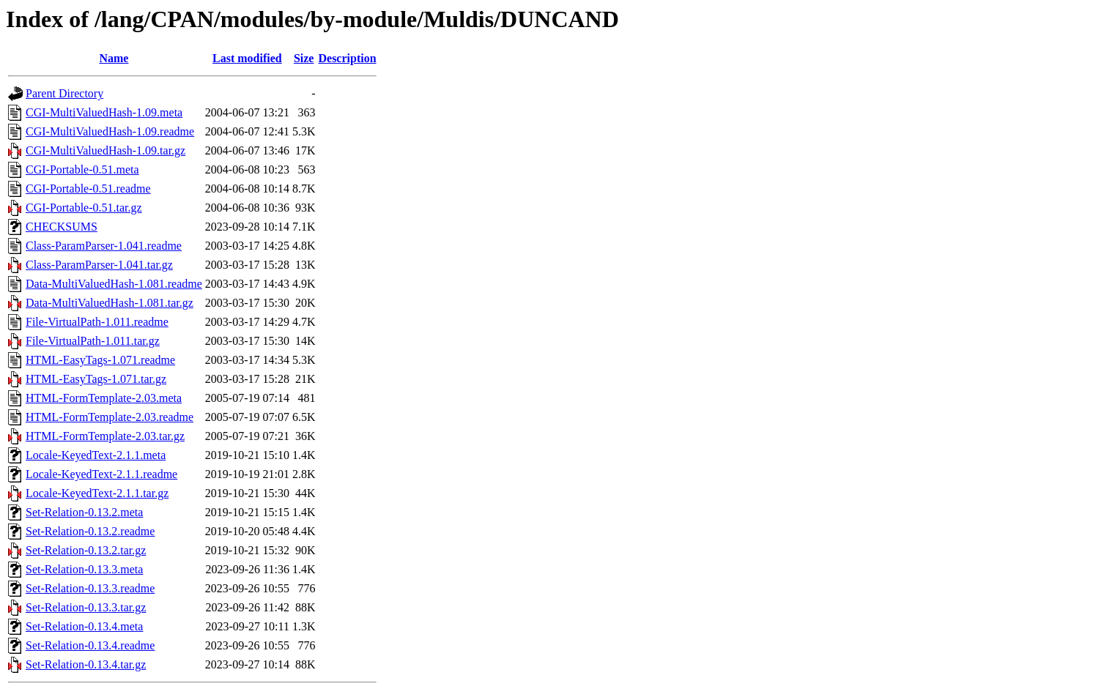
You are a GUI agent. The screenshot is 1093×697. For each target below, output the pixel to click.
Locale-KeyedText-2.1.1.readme (101, 474)
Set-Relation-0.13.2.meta (84, 512)
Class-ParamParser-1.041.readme (104, 245)
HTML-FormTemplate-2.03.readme (109, 417)
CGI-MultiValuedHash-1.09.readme (110, 131)
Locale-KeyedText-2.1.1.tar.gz (97, 493)
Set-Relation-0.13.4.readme (90, 645)
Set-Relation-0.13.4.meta (84, 626)
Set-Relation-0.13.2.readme (90, 531)
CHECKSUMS (61, 226)
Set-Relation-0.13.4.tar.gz (86, 664)
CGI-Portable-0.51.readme (88, 188)
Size (304, 58)
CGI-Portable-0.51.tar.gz (84, 207)
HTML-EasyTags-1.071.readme (100, 360)
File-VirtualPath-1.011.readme (97, 322)
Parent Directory (64, 93)
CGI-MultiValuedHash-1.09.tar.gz (105, 150)
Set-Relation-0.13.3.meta (84, 569)
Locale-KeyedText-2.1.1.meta (96, 455)
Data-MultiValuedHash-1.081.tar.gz (109, 303)
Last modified (247, 58)
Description (347, 58)
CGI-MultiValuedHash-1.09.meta (104, 112)
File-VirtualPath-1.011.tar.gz (93, 341)
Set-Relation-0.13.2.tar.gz (86, 550)
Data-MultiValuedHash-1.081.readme (114, 283)
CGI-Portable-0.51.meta (82, 169)
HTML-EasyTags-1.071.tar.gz (96, 379)
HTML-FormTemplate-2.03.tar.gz (105, 436)
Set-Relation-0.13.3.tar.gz (86, 607)
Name (113, 58)
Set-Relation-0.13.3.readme (90, 588)
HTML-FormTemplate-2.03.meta (104, 398)
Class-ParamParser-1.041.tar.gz (99, 264)
